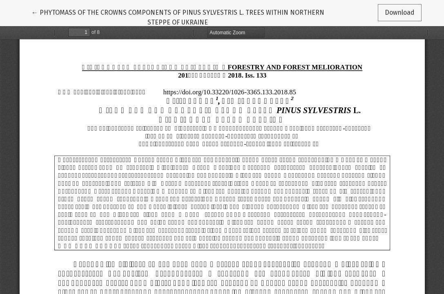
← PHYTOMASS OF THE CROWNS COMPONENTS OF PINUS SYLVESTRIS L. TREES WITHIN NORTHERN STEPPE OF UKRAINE (177, 16)
